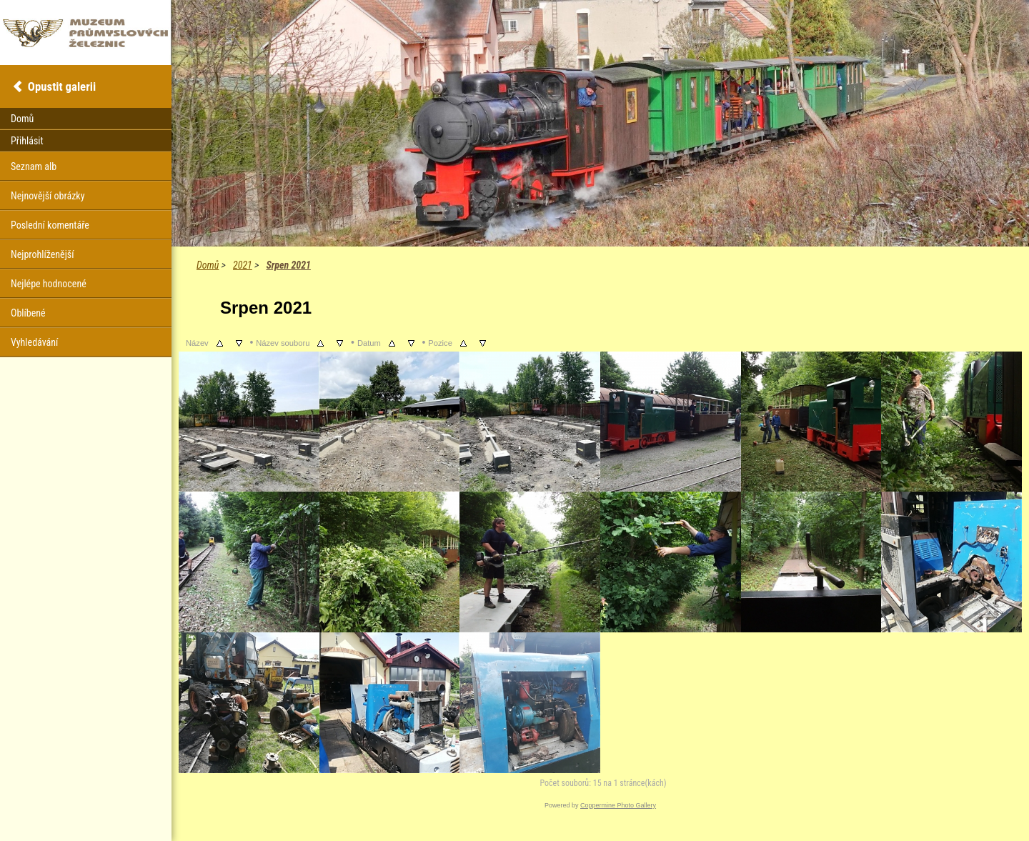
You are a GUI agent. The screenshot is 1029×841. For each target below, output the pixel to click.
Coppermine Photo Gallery (618, 805)
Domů (208, 265)
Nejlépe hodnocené (48, 283)
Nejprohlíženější (42, 254)
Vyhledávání (34, 342)
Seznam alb (33, 166)
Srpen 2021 (288, 265)
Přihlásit (27, 140)
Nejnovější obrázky (48, 195)
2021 (242, 265)
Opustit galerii (62, 86)
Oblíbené (28, 313)
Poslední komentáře (50, 225)
